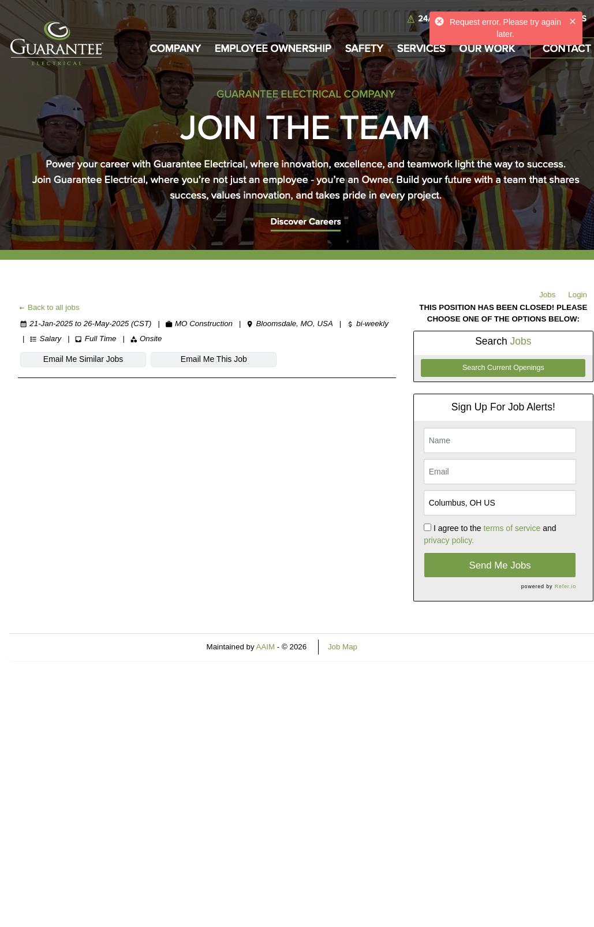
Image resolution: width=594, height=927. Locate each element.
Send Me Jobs (500, 565)
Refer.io (565, 586)
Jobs (547, 294)
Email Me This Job (214, 359)
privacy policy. (449, 540)
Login (577, 294)
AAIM (265, 646)
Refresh (391, 646)
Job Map (342, 646)
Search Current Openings (503, 368)
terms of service (511, 528)
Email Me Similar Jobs (83, 359)
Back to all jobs (49, 307)
